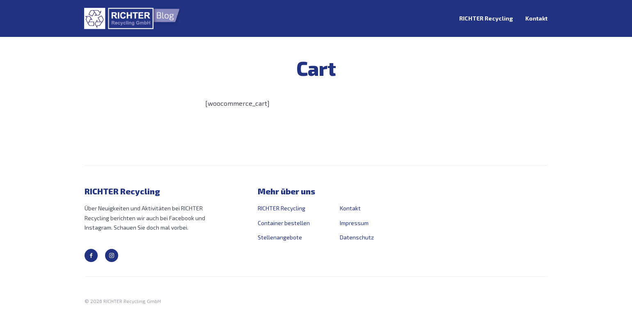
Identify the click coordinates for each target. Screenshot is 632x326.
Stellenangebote (280, 237)
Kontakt (536, 18)
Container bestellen (284, 222)
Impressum (354, 222)
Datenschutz (357, 237)
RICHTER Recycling (486, 18)
